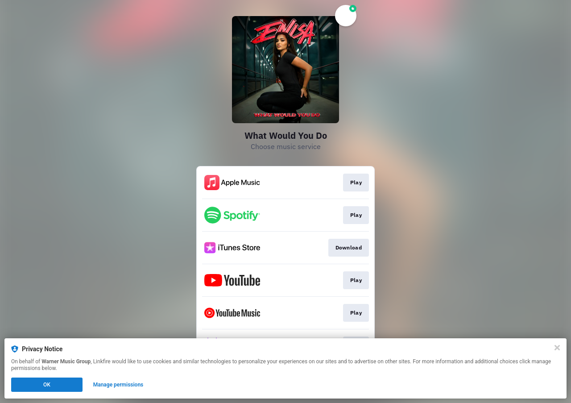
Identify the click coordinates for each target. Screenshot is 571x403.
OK (46, 385)
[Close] (557, 348)
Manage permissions (118, 385)
